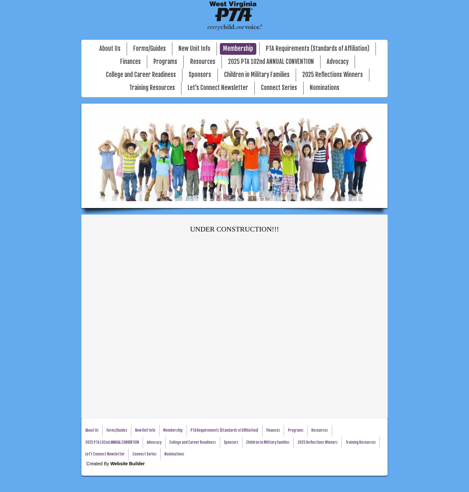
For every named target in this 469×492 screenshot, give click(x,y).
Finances (130, 62)
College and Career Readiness (141, 75)
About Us (110, 48)
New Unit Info (194, 48)
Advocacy (337, 62)
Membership (238, 48)
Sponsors (200, 75)
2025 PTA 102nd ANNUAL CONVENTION (271, 62)
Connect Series (279, 88)
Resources (202, 62)
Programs (165, 62)
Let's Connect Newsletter (218, 88)
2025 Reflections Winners (332, 75)
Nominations (324, 88)
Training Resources (152, 88)
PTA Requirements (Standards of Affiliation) (317, 48)
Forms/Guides (149, 48)
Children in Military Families (257, 75)
